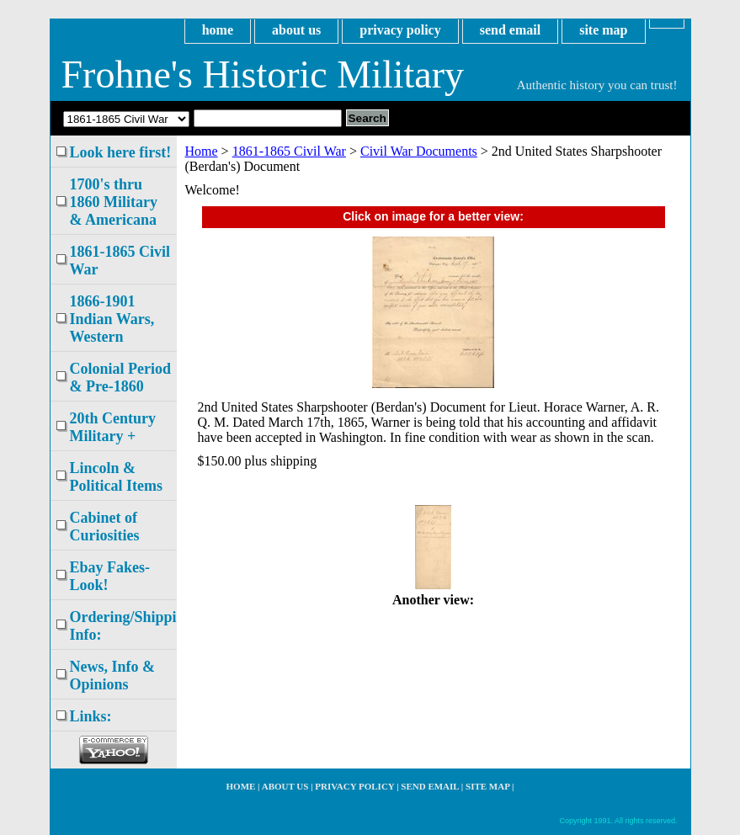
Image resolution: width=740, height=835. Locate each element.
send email (510, 30)
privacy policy (399, 30)
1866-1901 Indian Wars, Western (112, 319)
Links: (91, 716)
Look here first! (121, 152)
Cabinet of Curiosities (105, 526)
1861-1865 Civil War (289, 151)
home (217, 30)
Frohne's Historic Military (262, 74)
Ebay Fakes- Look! (110, 576)
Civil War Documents (418, 151)
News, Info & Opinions (113, 675)
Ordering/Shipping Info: (123, 626)
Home (201, 151)
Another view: (433, 600)
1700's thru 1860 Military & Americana (113, 202)
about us (296, 30)
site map (603, 30)
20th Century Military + (113, 427)
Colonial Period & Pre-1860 (121, 377)
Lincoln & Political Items (116, 477)
